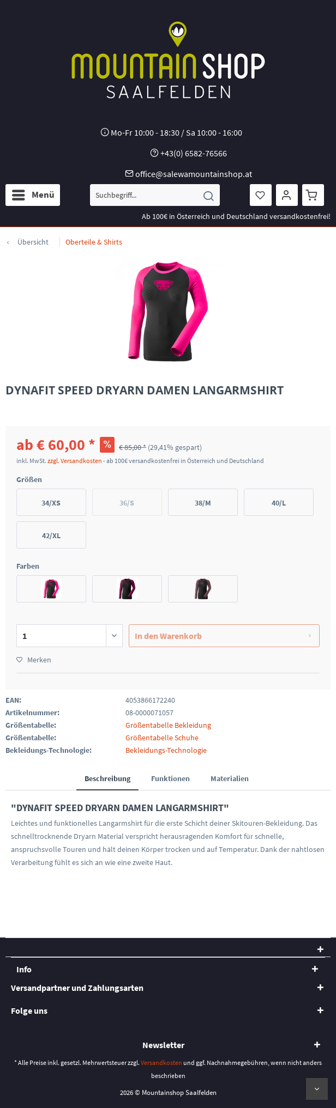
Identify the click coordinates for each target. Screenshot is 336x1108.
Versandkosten (161, 1062)
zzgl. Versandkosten (74, 460)
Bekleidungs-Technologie (166, 750)
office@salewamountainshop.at (193, 173)
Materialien (230, 778)
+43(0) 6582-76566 (193, 153)
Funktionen (170, 778)
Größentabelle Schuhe (162, 737)
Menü (33, 193)
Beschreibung (107, 778)
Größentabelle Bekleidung (168, 725)
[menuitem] (32, 195)
